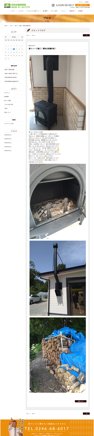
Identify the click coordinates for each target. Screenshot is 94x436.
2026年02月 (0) (7, 150)
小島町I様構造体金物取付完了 (11, 81)
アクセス (81, 2)
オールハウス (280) (8, 123)
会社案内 (87, 2)
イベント (63, 11)
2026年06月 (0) (7, 134)
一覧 (86, 35)
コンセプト (21, 11)
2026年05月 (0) (7, 138)
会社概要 (80, 11)
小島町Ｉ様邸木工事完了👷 (11, 73)
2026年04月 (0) (7, 142)
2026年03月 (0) (7, 146)
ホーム (13, 11)
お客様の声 (72, 11)
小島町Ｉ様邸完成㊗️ (9, 69)
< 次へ (27, 35)
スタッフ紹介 (54, 11)
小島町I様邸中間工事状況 (10, 77)
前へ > (34, 35)
